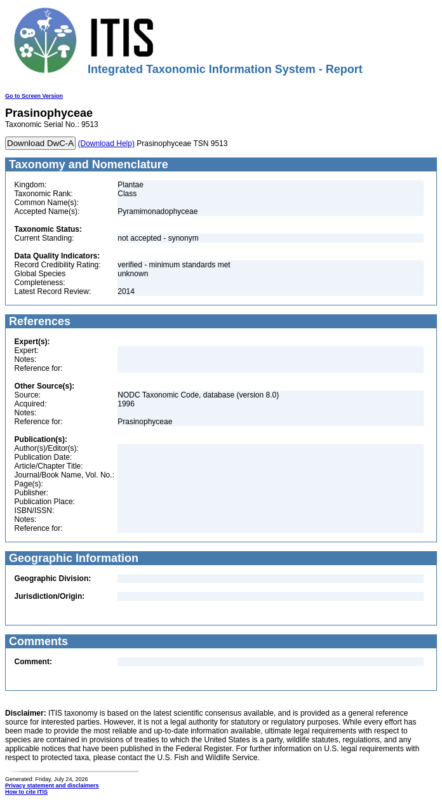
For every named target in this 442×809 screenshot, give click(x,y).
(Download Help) (106, 143)
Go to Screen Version (34, 96)
